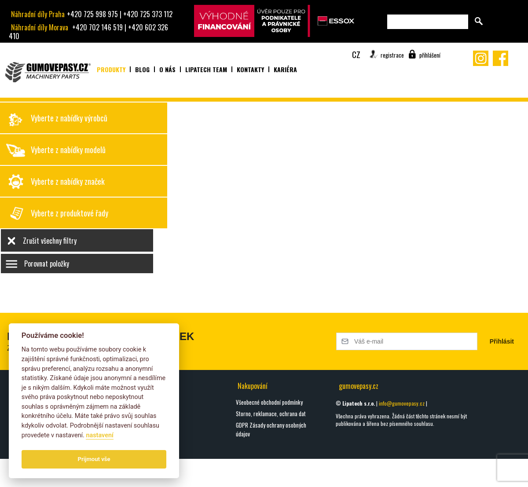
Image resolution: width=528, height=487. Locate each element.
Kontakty (250, 69)
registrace (392, 55)
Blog (142, 69)
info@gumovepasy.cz (402, 403)
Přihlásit (502, 341)
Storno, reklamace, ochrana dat (271, 413)
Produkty (111, 69)
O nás (167, 69)
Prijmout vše (94, 459)
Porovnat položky (46, 263)
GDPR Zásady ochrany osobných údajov (271, 429)
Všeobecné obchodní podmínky (269, 402)
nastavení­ (99, 435)
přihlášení (429, 55)
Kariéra (285, 69)
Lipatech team (206, 69)
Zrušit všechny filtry (50, 240)
